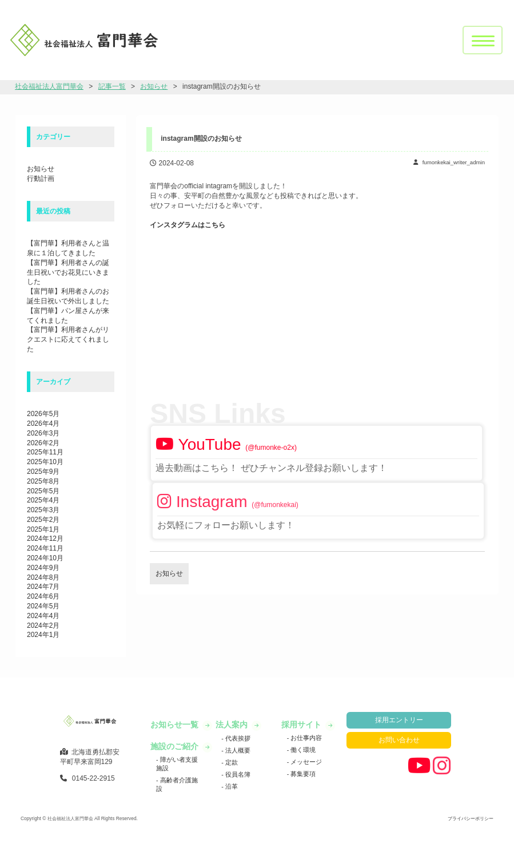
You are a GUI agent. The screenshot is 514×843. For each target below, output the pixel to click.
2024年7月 (43, 587)
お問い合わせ (399, 740)
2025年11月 (45, 452)
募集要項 (302, 773)
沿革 (231, 786)
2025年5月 (43, 491)
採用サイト (302, 724)
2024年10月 (45, 558)
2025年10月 (45, 462)
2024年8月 (43, 577)
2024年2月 (43, 626)
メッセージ (305, 761)
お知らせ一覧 (175, 724)
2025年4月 (43, 500)
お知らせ (40, 169)
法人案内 (233, 724)
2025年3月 (43, 510)
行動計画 (40, 179)
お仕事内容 (305, 737)
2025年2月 (43, 520)
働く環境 (302, 749)
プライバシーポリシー (470, 818)
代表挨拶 (237, 738)
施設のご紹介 (175, 746)
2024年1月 (43, 635)
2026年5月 (43, 414)
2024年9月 (43, 568)
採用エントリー (399, 720)
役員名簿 (237, 774)
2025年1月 (43, 529)
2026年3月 (43, 433)
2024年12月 (45, 539)
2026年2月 (43, 443)
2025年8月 (43, 481)
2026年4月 (43, 423)
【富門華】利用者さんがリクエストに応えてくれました (68, 339)
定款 (231, 762)
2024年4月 (43, 616)
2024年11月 (45, 548)
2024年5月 (43, 606)
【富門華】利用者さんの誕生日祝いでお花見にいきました (68, 272)
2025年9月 (43, 472)
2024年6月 (43, 596)
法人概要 (237, 750)
